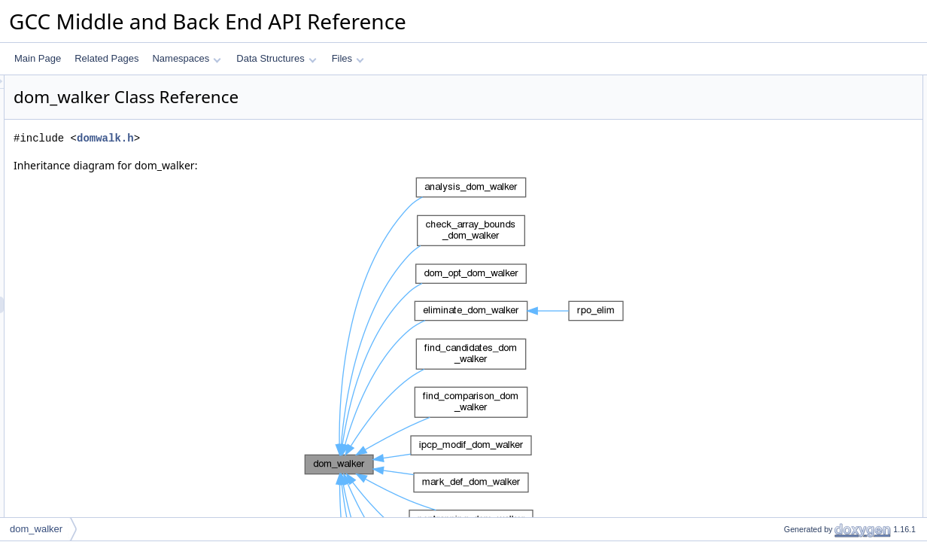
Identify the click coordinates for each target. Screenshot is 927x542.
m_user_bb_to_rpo (809, 348)
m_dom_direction (805, 315)
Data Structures (276, 58)
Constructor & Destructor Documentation (840, 448)
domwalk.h (293, 138)
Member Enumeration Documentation (834, 415)
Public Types (784, 83)
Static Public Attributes (804, 216)
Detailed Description (799, 398)
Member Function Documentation (825, 497)
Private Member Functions (812, 249)
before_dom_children (813, 183)
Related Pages (106, 58)
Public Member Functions (810, 116)
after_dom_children (810, 199)
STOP (783, 232)
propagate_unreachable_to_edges (840, 282)
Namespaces (186, 58)
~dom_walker (798, 150)
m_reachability (800, 332)
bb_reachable (798, 265)
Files (348, 58)
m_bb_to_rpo (798, 381)
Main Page (37, 58)
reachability (794, 100)
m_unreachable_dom (813, 365)
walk (780, 166)
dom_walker (795, 133)
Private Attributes (793, 299)
